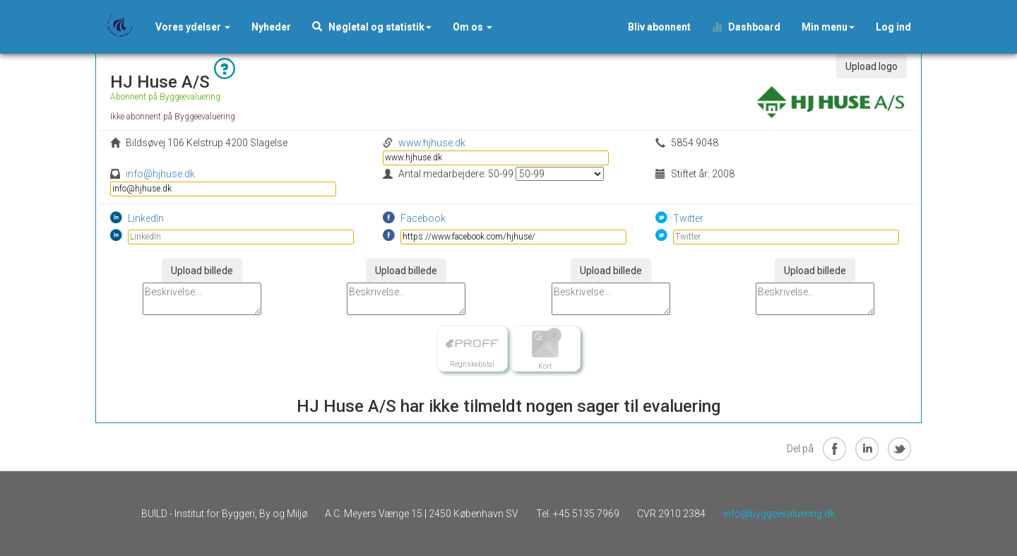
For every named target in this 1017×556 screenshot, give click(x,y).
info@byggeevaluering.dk (779, 513)
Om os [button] (472, 26)
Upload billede (202, 270)
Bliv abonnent (659, 26)
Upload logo (871, 66)
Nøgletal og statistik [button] (372, 26)
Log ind (893, 26)
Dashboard (746, 26)
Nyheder (271, 26)
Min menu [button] (828, 26)
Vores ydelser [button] (192, 26)
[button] (271, 27)
